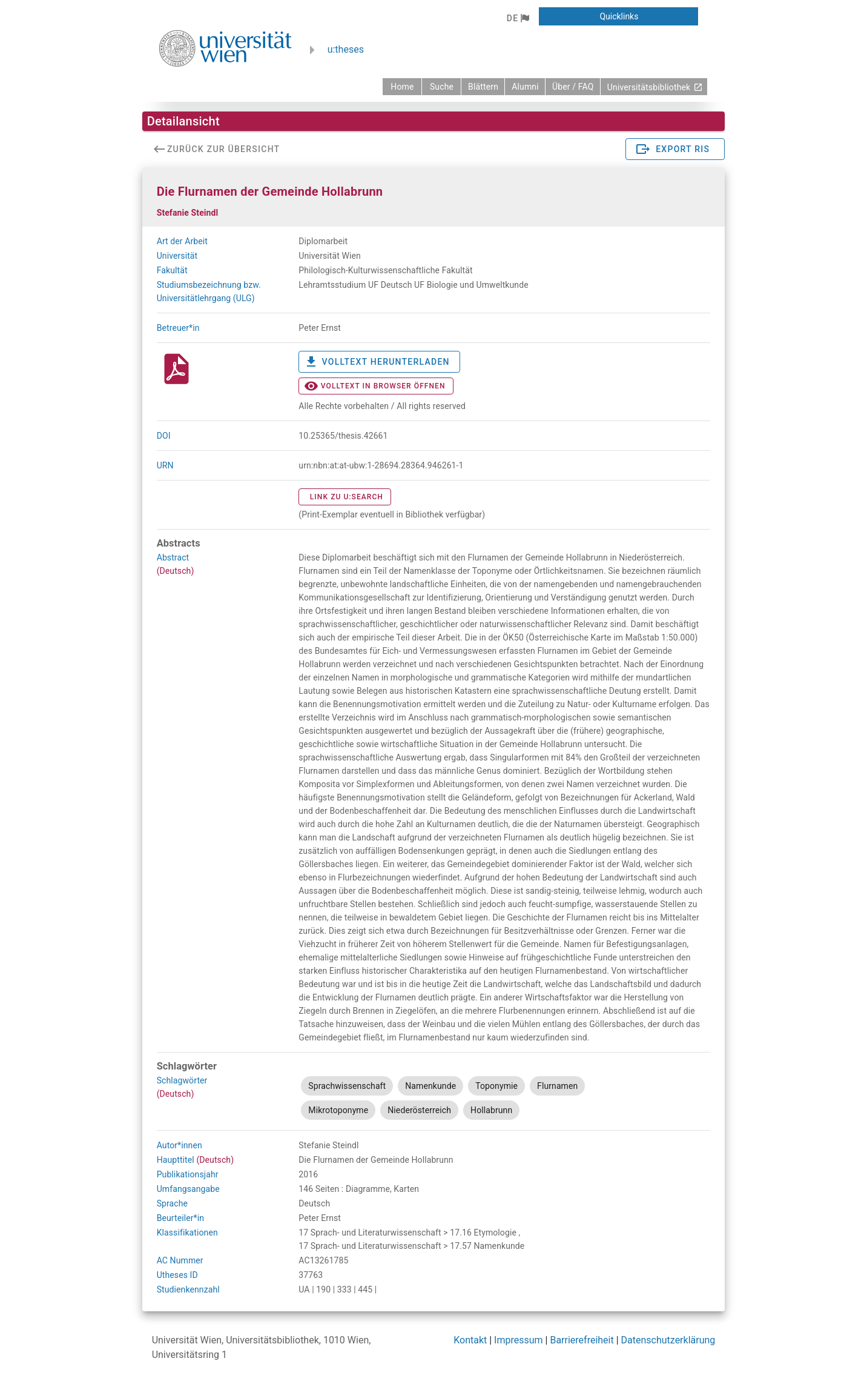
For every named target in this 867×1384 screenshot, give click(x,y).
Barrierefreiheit (581, 1340)
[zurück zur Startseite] (402, 86)
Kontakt (470, 1340)
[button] (517, 18)
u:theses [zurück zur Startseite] (346, 49)
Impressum (518, 1340)
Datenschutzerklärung (668, 1340)
